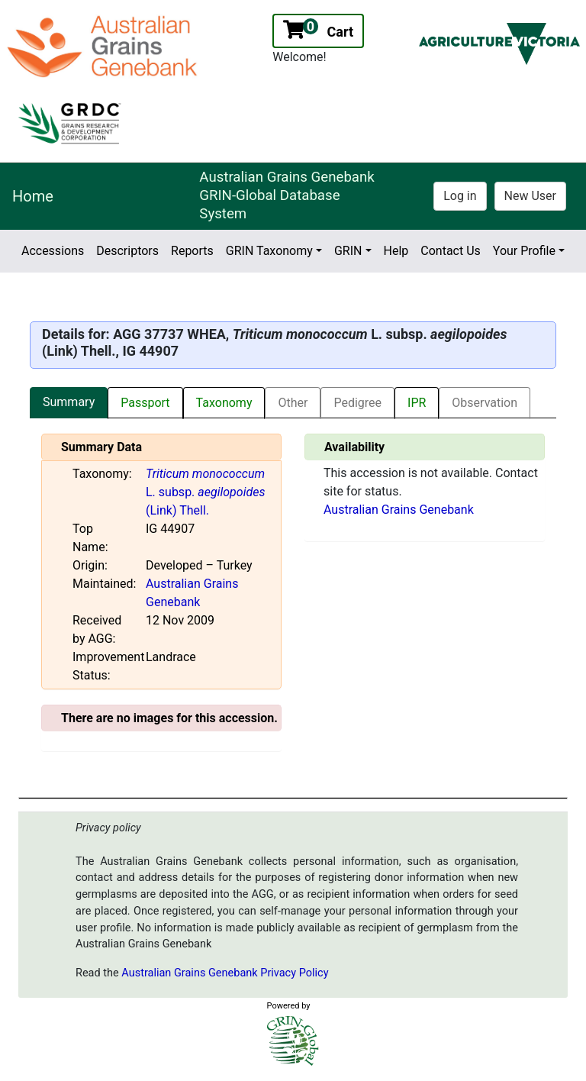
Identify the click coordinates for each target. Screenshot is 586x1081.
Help (396, 251)
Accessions (52, 251)
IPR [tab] (416, 402)
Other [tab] (292, 402)
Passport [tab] (145, 402)
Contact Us (450, 251)
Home (32, 196)
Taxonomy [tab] (224, 402)
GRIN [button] (348, 251)
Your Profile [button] (524, 251)
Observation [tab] (484, 402)
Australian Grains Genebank (399, 509)
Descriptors (127, 251)
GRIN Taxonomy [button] (269, 251)
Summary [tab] (69, 402)
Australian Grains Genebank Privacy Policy (224, 972)
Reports (192, 251)
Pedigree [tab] (357, 402)
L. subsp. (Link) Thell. (205, 492)
